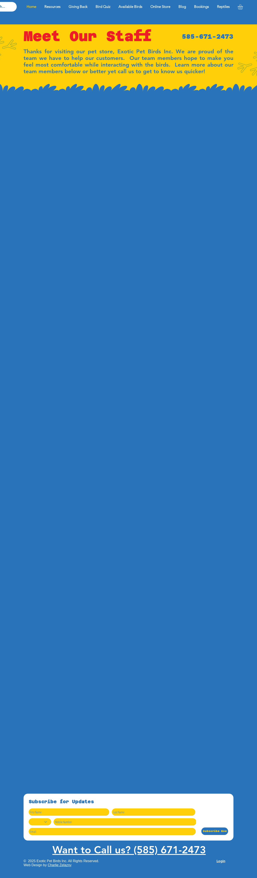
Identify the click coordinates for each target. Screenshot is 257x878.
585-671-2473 (207, 36)
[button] (243, 6)
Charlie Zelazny (60, 865)
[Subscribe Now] (214, 831)
